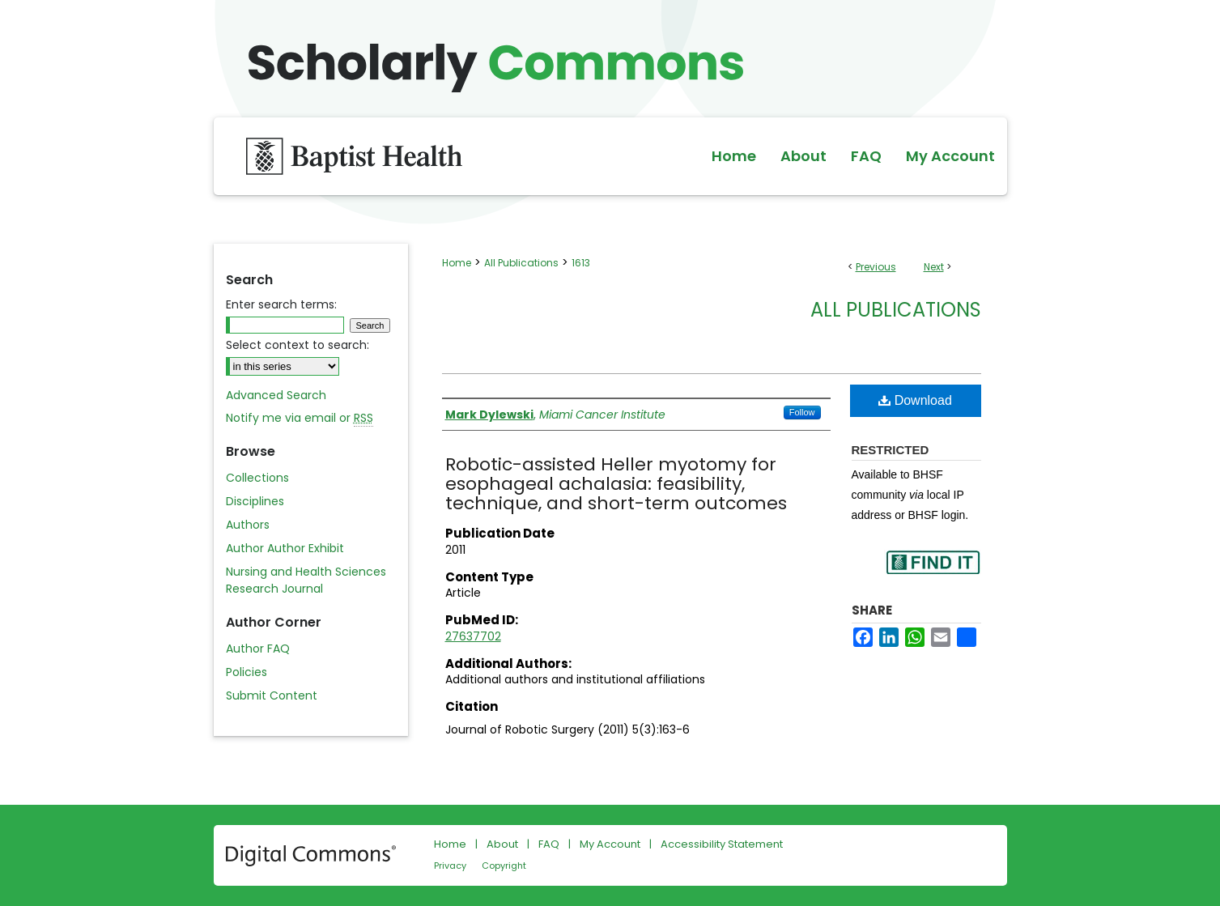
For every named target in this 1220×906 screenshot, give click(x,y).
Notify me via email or (299, 418)
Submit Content (271, 695)
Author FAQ (258, 648)
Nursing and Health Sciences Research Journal (306, 580)
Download (915, 400)
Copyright (504, 865)
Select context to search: (297, 345)
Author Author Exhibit (285, 548)
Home (456, 263)
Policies (246, 672)
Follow (802, 412)
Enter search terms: (281, 304)
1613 (581, 263)
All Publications (521, 263)
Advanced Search (276, 395)
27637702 (473, 636)
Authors (248, 525)
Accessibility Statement (722, 844)
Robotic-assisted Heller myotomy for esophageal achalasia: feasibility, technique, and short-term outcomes (616, 484)
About (502, 844)
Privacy (450, 865)
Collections (257, 478)
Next (934, 267)
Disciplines (255, 501)
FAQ (548, 844)
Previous (876, 267)
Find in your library (932, 573)
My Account (610, 844)
